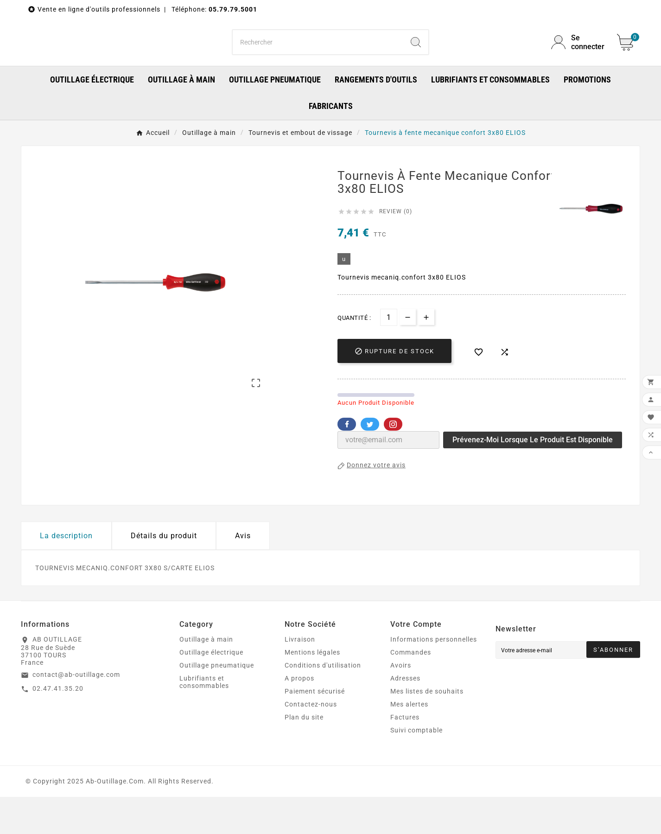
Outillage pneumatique (216, 702)
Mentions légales (312, 689)
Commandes (410, 689)
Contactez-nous (311, 741)
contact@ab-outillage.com (76, 711)
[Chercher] (318, 61)
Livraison (300, 676)
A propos (299, 715)
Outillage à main (206, 676)
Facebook (346, 461)
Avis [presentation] (243, 572)
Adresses (405, 715)
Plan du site (304, 754)
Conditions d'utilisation (323, 702)
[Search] (416, 61)
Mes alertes (409, 741)
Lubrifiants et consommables (204, 719)
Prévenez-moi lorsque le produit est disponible (532, 476)
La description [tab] (66, 572)
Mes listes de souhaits (427, 728)
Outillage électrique (211, 689)
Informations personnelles (433, 676)
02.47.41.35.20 (57, 725)
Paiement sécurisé (315, 728)
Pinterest (393, 461)
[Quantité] (388, 354)
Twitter (370, 461)
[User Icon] (578, 61)
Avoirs (400, 702)
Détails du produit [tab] (164, 572)
